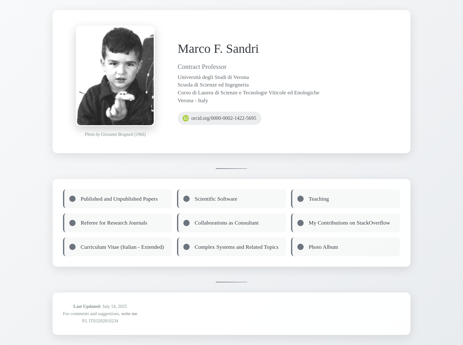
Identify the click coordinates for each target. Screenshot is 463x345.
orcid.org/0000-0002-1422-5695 (219, 118)
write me (129, 313)
